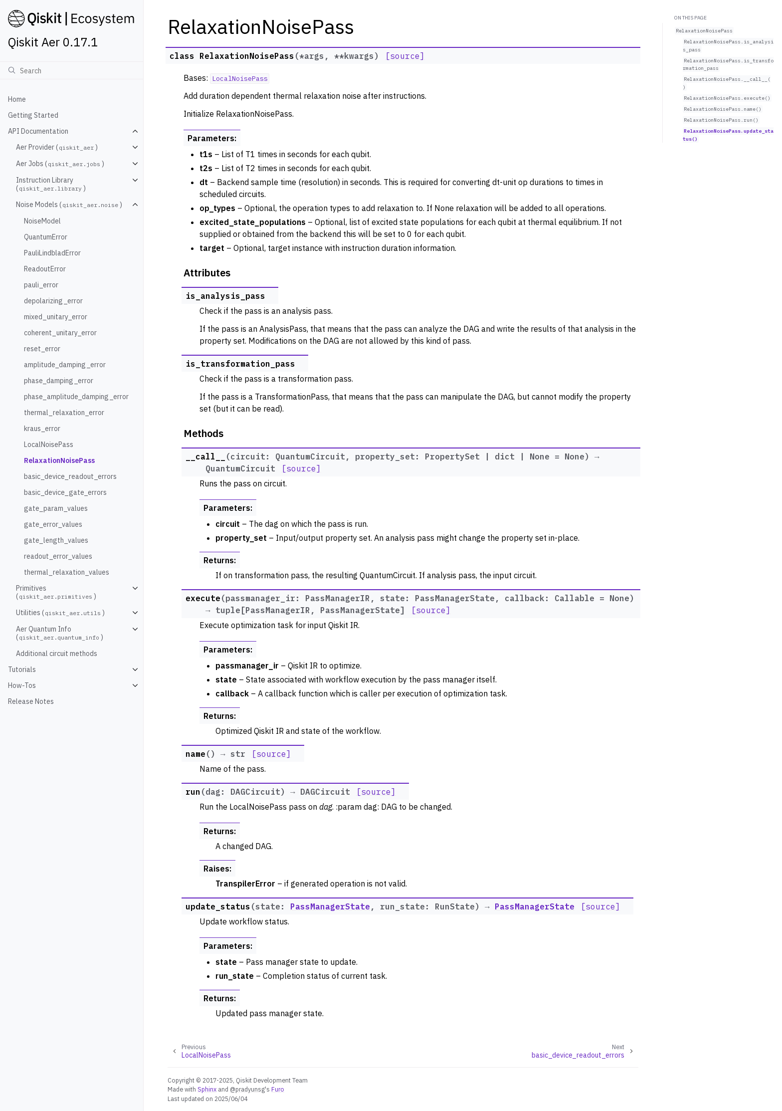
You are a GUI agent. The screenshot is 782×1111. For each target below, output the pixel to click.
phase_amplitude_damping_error (76, 396)
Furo (277, 1089)
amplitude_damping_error (65, 364)
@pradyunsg (247, 1089)
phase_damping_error (58, 380)
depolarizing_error (53, 300)
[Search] (71, 70)
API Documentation (38, 131)
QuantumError (45, 236)
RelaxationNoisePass (59, 460)
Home (17, 99)
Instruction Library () (51, 184)
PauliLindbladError (52, 252)
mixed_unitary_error (55, 316)
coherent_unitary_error (60, 332)
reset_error (42, 348)
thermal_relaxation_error (64, 412)
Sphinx (206, 1089)
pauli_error (41, 284)
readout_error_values (58, 556)
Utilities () (60, 612)
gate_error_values (53, 524)
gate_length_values (56, 540)
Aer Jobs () (60, 163)
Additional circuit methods (56, 653)
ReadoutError (45, 268)
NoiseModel (42, 221)
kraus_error (42, 428)
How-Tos (22, 685)
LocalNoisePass (48, 444)
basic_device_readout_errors (70, 476)
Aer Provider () (57, 147)
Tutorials (22, 669)
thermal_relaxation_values (66, 572)
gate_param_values (56, 508)
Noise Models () (69, 204)
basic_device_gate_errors (65, 492)
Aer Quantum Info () (59, 633)
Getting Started (33, 115)
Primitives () (56, 592)
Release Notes (31, 701)
